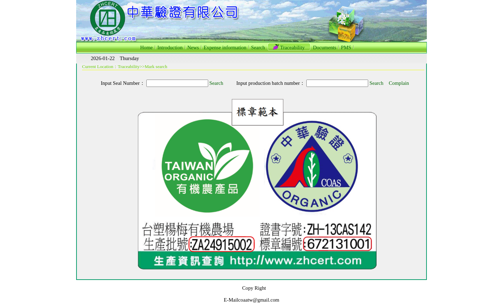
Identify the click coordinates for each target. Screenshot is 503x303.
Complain (399, 83)
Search (216, 83)
